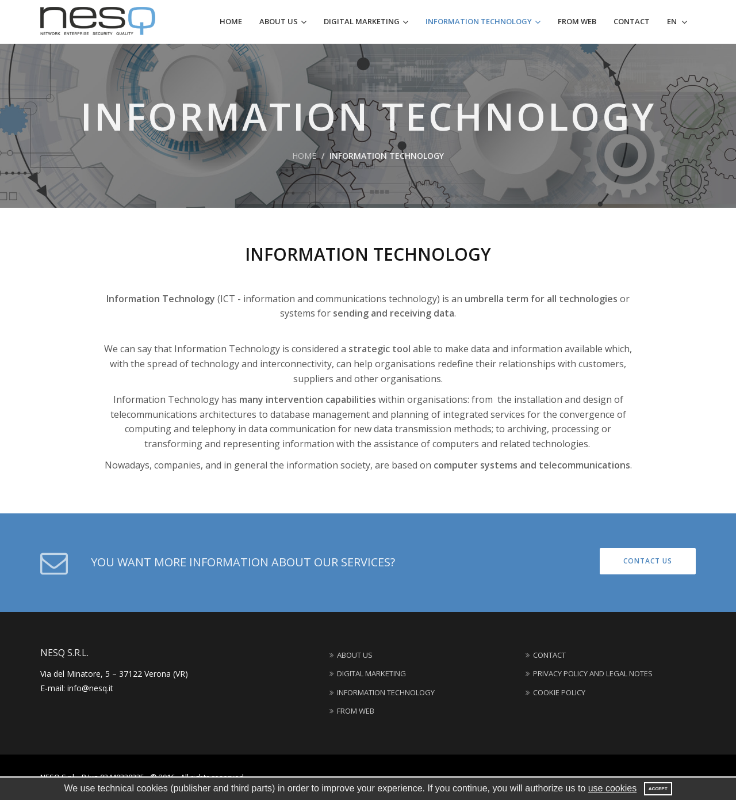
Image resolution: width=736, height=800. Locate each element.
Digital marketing (362, 21)
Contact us (647, 561)
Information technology (478, 21)
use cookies (612, 788)
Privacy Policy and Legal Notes (589, 673)
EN (672, 21)
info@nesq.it (90, 688)
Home (231, 21)
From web (577, 21)
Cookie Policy (555, 692)
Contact (632, 21)
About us (278, 21)
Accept (658, 788)
